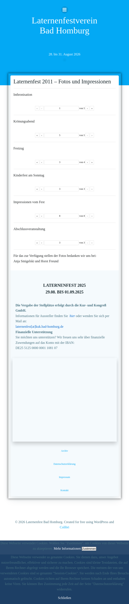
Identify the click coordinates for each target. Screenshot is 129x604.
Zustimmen (89, 548)
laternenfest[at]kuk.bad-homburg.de (40, 326)
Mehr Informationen (67, 548)
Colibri (64, 527)
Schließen (64, 598)
